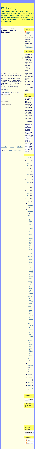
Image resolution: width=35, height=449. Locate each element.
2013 (28, 190)
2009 (28, 201)
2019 (28, 174)
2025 (28, 157)
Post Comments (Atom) (15, 150)
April (29, 382)
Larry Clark (28, 32)
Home (12, 147)
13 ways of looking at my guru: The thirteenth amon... (30, 348)
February (30, 388)
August (30, 370)
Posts (28, 440)
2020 (28, 171)
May (29, 380)
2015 (28, 185)
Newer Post (4, 147)
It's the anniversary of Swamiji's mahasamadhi (30, 273)
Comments (29, 443)
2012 (28, 193)
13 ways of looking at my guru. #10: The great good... (30, 242)
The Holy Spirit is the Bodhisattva (30, 300)
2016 (28, 182)
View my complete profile (29, 46)
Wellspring (8, 8)
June (29, 377)
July (29, 374)
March (30, 385)
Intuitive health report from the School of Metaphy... (30, 314)
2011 (28, 196)
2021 (28, 168)
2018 (28, 176)
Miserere (30, 256)
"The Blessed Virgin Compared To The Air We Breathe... (30, 331)
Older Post (19, 147)
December (30, 205)
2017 (28, 179)
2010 (28, 198)
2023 (28, 163)
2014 (28, 187)
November (30, 211)
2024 (28, 160)
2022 (28, 166)
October (30, 359)
